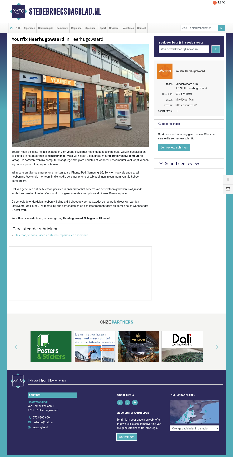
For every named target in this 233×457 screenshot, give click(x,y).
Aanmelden (126, 437)
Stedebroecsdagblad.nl (65, 11)
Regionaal (76, 28)
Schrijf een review (178, 163)
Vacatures (128, 28)
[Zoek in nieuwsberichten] (199, 28)
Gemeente (62, 28)
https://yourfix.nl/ (186, 105)
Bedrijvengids (45, 28)
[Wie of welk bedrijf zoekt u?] (184, 49)
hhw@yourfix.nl (185, 99)
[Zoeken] (221, 28)
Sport (103, 28)
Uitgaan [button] (113, 28)
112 (18, 28)
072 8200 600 (41, 417)
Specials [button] (90, 28)
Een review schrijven (174, 147)
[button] (11, 347)
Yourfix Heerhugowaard (190, 71)
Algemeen (29, 28)
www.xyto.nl (40, 427)
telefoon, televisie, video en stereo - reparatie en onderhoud (52, 235)
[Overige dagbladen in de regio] (194, 428)
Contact (141, 28)
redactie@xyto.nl (43, 422)
